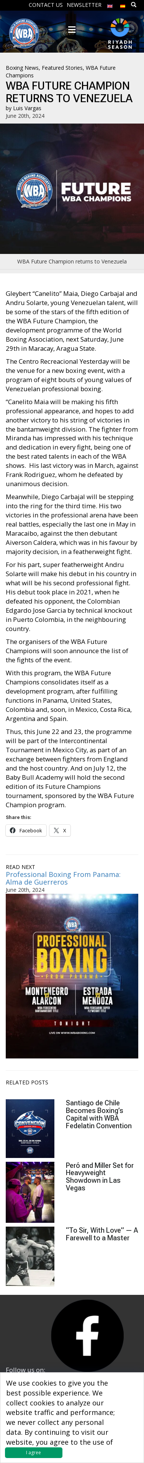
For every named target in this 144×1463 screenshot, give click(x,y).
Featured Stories (62, 67)
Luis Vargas (27, 108)
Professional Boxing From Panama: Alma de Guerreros (63, 878)
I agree (33, 1452)
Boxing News (22, 67)
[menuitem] (109, 4)
